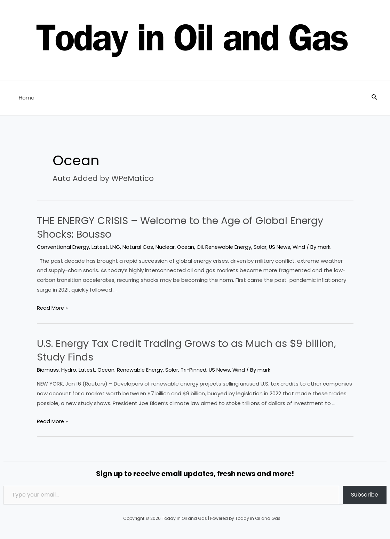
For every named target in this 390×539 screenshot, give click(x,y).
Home (25, 97)
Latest (101, 247)
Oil (202, 247)
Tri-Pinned (196, 369)
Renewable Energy (231, 247)
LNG (116, 247)
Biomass (48, 369)
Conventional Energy (63, 247)
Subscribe (364, 495)
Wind (303, 247)
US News (283, 247)
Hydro (68, 369)
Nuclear (166, 247)
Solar (263, 247)
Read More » (53, 307)
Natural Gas (139, 247)
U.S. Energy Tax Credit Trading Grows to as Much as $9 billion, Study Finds (194, 350)
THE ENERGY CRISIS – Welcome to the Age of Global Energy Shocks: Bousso (185, 227)
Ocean (187, 247)
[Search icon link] (375, 98)
